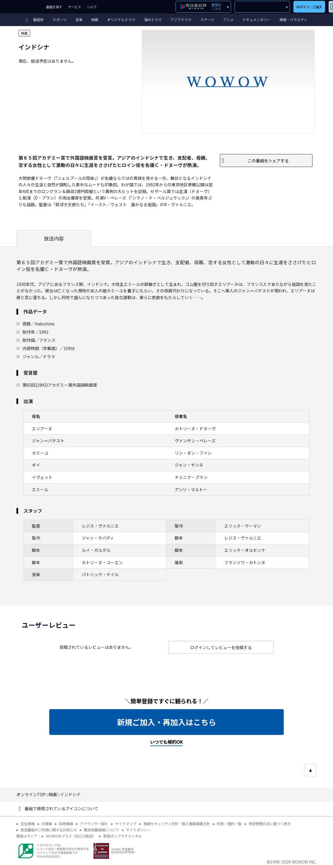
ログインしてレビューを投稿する (221, 647)
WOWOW (21, 6)
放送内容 (54, 238)
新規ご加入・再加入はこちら (166, 722)
